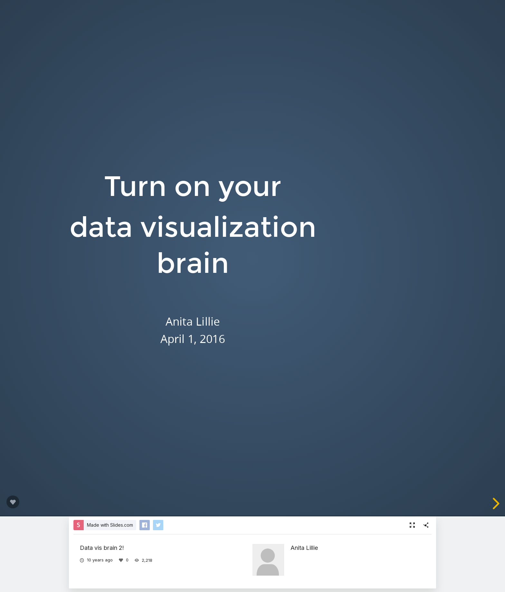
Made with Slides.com (110, 525)
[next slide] (495, 503)
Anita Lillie (304, 547)
